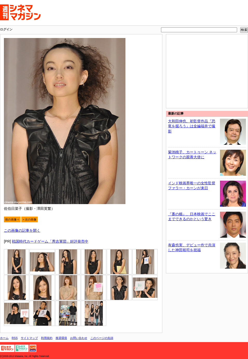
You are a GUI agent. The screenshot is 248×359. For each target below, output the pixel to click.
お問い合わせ (78, 337)
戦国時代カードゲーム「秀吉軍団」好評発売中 (50, 241)
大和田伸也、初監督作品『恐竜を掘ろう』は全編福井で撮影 (191, 126)
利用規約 (46, 337)
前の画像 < (12, 219)
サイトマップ (29, 337)
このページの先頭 (101, 337)
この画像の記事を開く (22, 230)
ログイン (6, 29)
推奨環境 (61, 337)
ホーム (4, 337)
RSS (15, 337)
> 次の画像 (30, 219)
